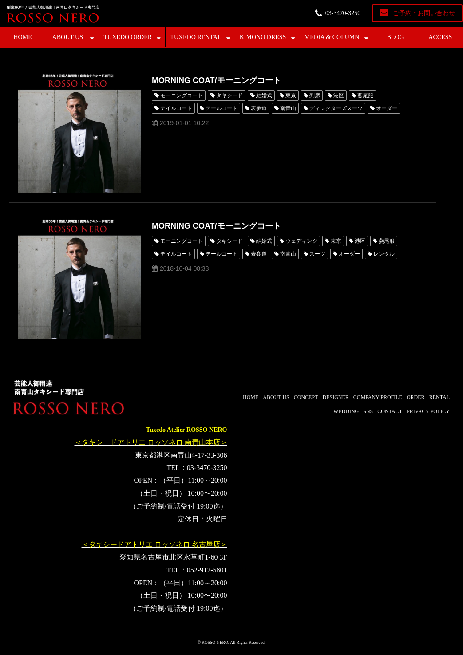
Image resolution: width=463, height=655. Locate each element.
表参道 (259, 108)
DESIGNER (335, 397)
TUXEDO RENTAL (195, 37)
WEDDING (346, 411)
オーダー (386, 108)
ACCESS (440, 37)
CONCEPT (306, 397)
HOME (22, 37)
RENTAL (439, 397)
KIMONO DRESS (263, 37)
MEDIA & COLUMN (332, 37)
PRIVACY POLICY (428, 411)
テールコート (221, 108)
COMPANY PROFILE (377, 397)
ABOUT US (67, 37)
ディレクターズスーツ (336, 108)
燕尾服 (365, 95)
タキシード (229, 95)
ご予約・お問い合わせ (424, 13)
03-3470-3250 (342, 13)
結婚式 (264, 95)
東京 (290, 95)
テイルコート (176, 108)
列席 (314, 95)
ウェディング (301, 241)
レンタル (384, 254)
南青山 (288, 108)
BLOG (395, 37)
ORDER (416, 397)
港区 (338, 95)
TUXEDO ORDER (128, 37)
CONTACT (389, 411)
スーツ (317, 254)
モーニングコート (181, 95)
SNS (368, 411)
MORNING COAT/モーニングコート (216, 80)
